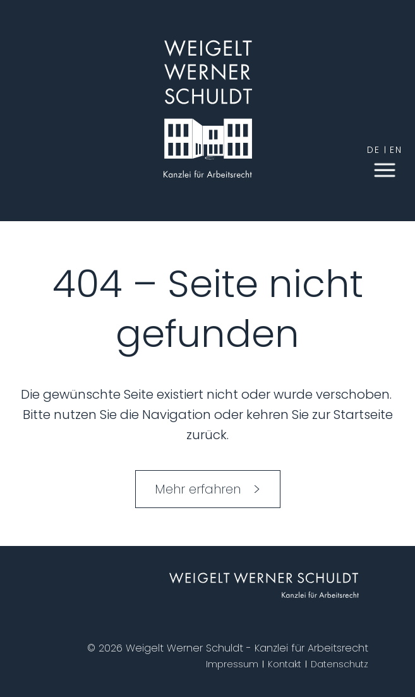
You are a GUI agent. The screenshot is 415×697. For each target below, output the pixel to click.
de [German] (373, 149)
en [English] (396, 149)
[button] (384, 168)
